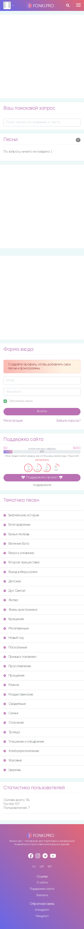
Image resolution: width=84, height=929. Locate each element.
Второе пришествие (21, 562)
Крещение (13, 619)
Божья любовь (16, 534)
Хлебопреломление (21, 751)
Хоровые (12, 760)
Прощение (14, 675)
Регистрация (13, 420)
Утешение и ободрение (23, 741)
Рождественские (18, 694)
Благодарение (16, 524)
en (50, 866)
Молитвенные (16, 628)
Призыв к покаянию (19, 656)
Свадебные (14, 704)
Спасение (13, 722)
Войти (42, 411)
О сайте (42, 882)
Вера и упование (18, 553)
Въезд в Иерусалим (20, 572)
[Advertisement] (42, 56)
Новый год (13, 637)
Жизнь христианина (20, 609)
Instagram (42, 909)
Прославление (17, 666)
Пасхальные (15, 647)
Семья (10, 713)
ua (42, 866)
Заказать (42, 895)
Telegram (42, 916)
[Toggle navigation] (78, 5)
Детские (12, 581)
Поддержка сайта (42, 888)
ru (33, 866)
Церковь (12, 770)
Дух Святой (14, 590)
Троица (11, 732)
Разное (11, 685)
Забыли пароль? (68, 420)
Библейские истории (21, 515)
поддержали (42, 485)
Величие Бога (16, 543)
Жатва (10, 600)
